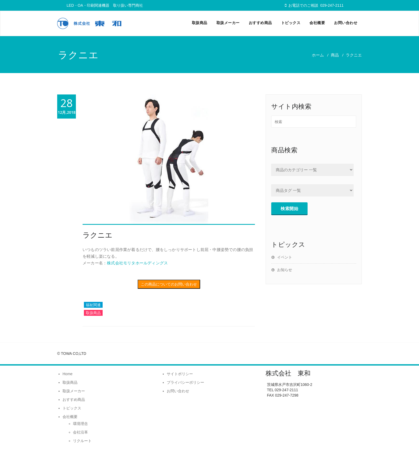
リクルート (82, 441)
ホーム (318, 55)
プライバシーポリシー (185, 382)
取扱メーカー (228, 22)
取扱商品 (199, 22)
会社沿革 (80, 432)
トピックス (291, 22)
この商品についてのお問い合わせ (169, 284)
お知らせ (284, 269)
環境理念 (80, 423)
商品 (335, 55)
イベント (284, 257)
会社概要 (317, 22)
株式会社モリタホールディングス (137, 262)
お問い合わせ (345, 22)
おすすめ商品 (260, 22)
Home (67, 374)
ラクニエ (97, 235)
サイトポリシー (180, 374)
